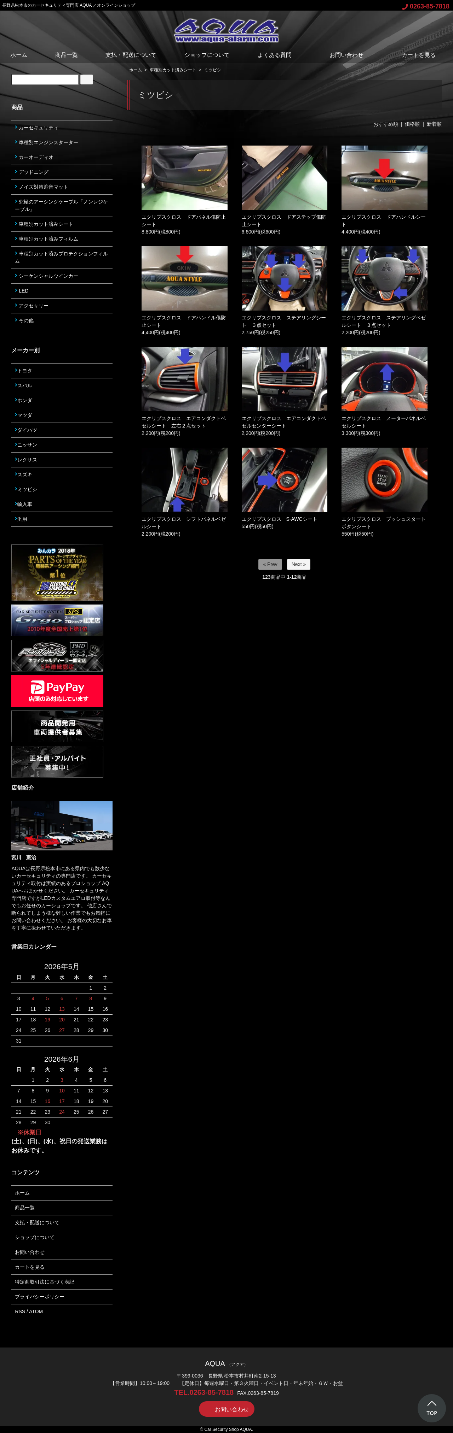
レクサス (26, 459)
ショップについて (207, 55)
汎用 (21, 519)
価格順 (412, 124)
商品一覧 (66, 55)
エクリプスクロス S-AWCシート (279, 519)
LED (21, 291)
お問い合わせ (341, 55)
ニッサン (26, 445)
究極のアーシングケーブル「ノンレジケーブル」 (61, 205)
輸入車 (23, 504)
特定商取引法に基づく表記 (44, 1282)
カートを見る (413, 55)
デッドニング (31, 172)
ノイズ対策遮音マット (41, 187)
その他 (24, 320)
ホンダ (23, 400)
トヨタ (23, 370)
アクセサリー (31, 305)
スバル (23, 385)
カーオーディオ (34, 157)
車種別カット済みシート (173, 69)
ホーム (18, 55)
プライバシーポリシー (39, 1296)
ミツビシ (212, 69)
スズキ (23, 474)
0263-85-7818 (425, 6)
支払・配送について (130, 55)
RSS (20, 1311)
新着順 (434, 124)
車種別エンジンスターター (46, 142)
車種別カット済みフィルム (46, 239)
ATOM (36, 1311)
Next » (299, 564)
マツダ (23, 415)
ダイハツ (26, 430)
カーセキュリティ (36, 127)
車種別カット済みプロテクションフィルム (61, 257)
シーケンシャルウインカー (46, 276)
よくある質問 (275, 55)
